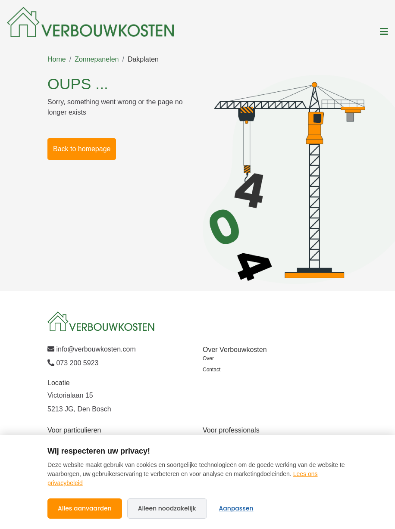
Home (56, 59)
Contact (211, 370)
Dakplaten (143, 59)
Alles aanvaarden (85, 508)
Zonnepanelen (97, 59)
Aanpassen (236, 508)
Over (208, 358)
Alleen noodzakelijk (167, 508)
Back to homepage (81, 148)
